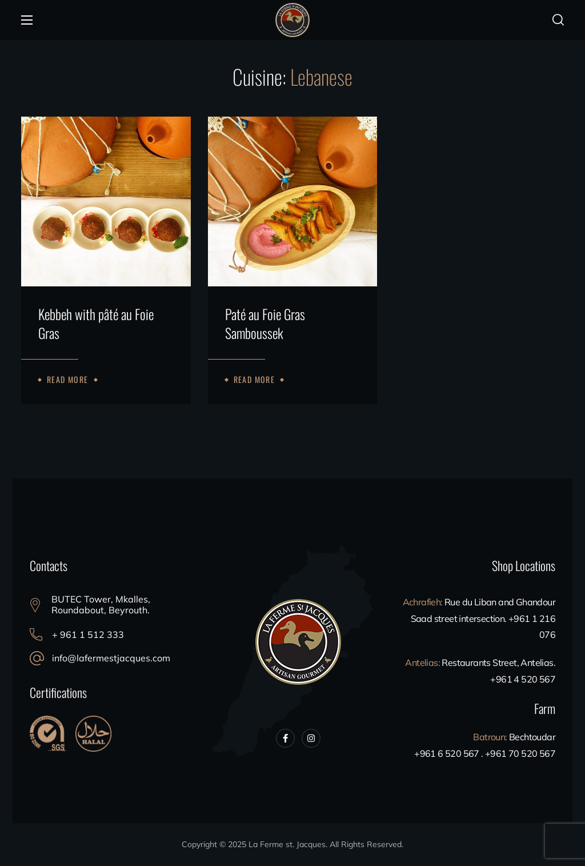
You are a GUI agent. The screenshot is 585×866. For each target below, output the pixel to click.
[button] (558, 20)
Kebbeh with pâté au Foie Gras (96, 324)
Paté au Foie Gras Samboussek (265, 324)
